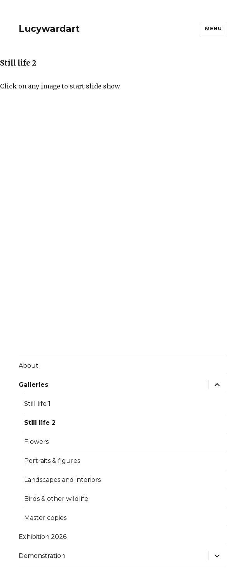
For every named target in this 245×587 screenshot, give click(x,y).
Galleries (33, 384)
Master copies (45, 517)
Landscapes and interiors (62, 479)
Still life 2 (40, 422)
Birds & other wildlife (56, 498)
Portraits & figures (52, 460)
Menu (213, 28)
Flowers (36, 441)
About (28, 365)
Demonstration (42, 555)
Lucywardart (49, 28)
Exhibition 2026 (42, 536)
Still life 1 (37, 403)
